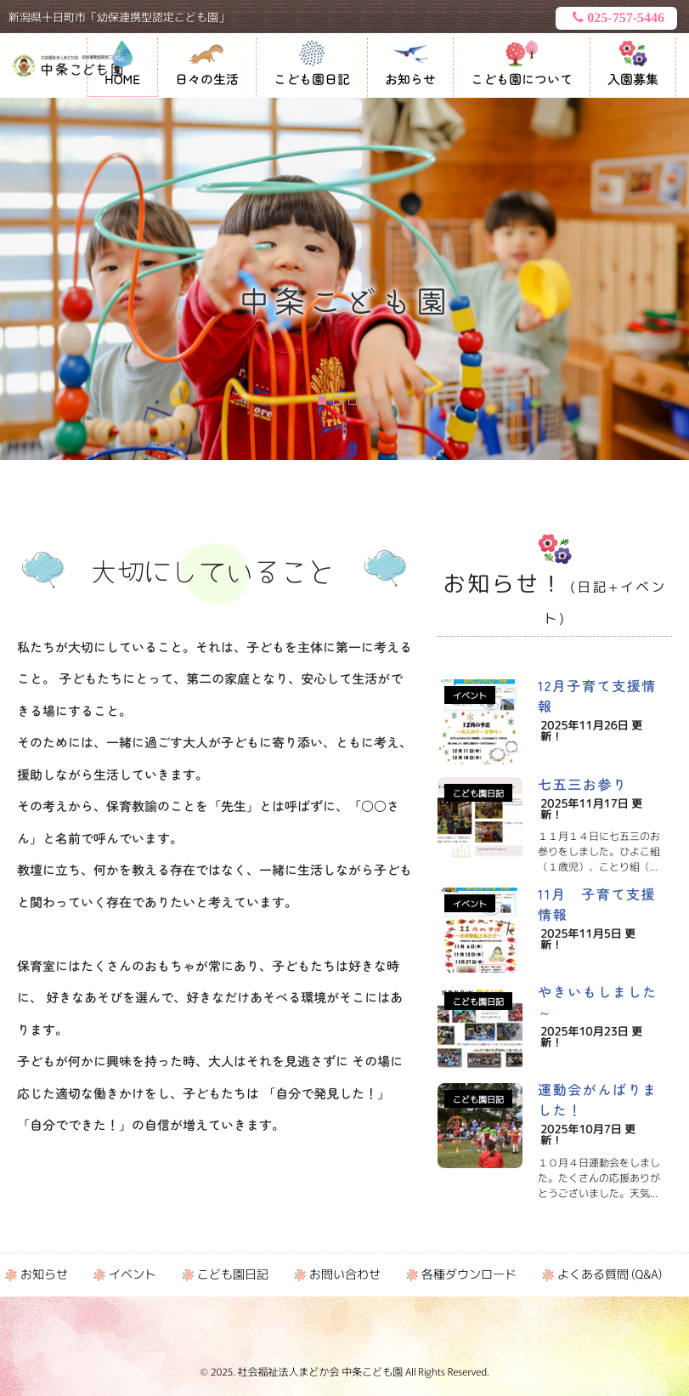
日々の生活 (207, 79)
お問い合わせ (345, 1274)
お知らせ (410, 79)
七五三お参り (583, 784)
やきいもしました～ (598, 1001)
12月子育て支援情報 (597, 695)
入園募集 (632, 79)
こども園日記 (312, 79)
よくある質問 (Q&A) (609, 1274)
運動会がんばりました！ (598, 1099)
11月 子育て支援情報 (597, 903)
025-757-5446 (616, 18)
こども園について (522, 79)
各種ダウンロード (469, 1274)
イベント (470, 695)
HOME (122, 79)
